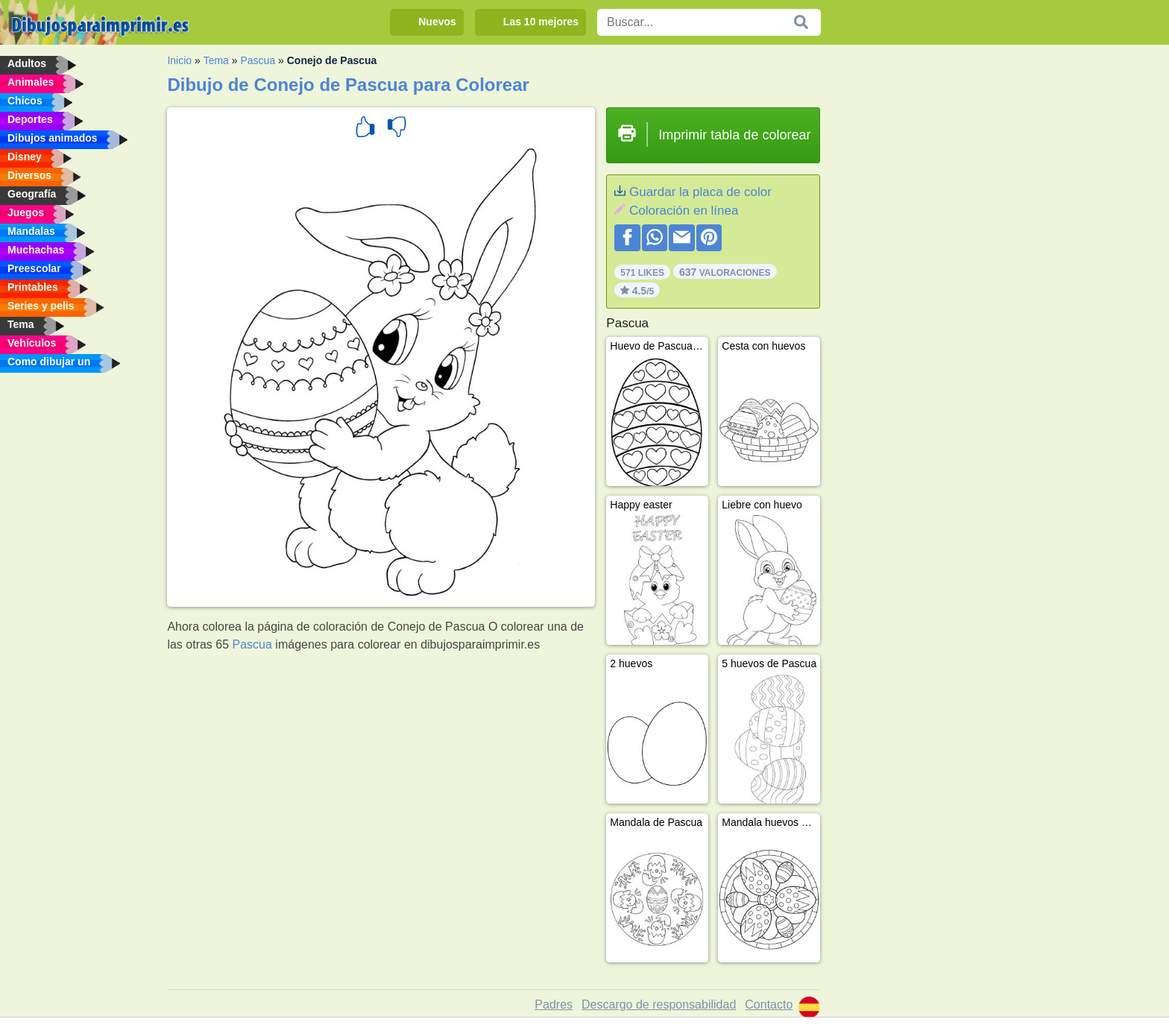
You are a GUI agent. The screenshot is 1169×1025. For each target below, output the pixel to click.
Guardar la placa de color (700, 192)
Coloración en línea (683, 211)
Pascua (257, 60)
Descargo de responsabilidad (659, 1004)
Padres (554, 1004)
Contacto (769, 1004)
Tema (216, 60)
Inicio (179, 60)
